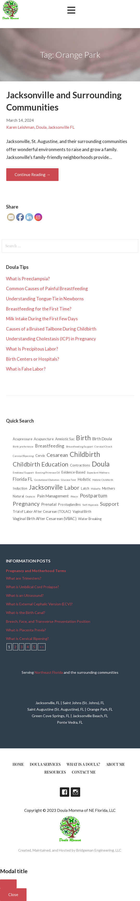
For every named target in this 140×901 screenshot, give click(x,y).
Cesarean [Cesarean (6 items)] (57, 455)
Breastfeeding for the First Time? (38, 309)
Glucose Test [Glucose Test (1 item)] (68, 479)
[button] (71, 10)
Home (18, 764)
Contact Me (84, 772)
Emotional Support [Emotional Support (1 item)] (23, 472)
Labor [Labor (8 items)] (72, 487)
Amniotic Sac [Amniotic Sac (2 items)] (65, 439)
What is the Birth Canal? (25, 612)
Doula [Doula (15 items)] (101, 464)
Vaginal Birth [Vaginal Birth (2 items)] (82, 512)
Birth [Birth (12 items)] (83, 438)
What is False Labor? (26, 369)
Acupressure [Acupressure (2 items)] (23, 439)
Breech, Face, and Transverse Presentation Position (48, 621)
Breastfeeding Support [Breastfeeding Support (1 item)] (79, 446)
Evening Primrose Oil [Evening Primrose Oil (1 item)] (47, 472)
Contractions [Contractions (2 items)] (80, 465)
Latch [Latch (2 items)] (85, 488)
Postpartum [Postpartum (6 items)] (93, 495)
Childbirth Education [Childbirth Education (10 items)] (40, 464)
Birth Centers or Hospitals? (32, 359)
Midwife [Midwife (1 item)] (96, 488)
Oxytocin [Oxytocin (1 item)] (30, 496)
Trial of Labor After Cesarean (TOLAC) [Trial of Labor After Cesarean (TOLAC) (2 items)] (42, 512)
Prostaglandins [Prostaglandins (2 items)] (69, 504)
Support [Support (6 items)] (109, 504)
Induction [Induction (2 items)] (20, 488)
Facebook (64, 792)
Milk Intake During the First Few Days (42, 318)
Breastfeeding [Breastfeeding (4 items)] (49, 446)
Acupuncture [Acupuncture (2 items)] (44, 439)
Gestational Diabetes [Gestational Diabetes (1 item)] (47, 479)
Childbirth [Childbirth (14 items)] (85, 454)
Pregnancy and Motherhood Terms (36, 570)
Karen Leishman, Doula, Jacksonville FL (40, 127)
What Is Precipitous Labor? (32, 349)
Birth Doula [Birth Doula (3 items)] (102, 438)
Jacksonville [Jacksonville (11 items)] (46, 487)
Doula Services (45, 764)
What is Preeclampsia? (28, 278)
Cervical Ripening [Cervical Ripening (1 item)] (23, 455)
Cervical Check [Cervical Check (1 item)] (103, 446)
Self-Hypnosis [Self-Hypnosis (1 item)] (90, 504)
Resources (55, 772)
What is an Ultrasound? (25, 595)
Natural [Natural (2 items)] (18, 496)
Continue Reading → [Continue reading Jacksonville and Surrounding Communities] (32, 174)
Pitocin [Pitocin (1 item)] (74, 496)
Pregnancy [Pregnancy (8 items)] (26, 503)
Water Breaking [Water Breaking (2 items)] (90, 519)
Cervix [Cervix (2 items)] (40, 456)
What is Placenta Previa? (26, 630)
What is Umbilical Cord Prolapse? (32, 587)
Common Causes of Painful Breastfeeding (47, 288)
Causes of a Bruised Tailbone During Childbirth (51, 329)
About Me (115, 764)
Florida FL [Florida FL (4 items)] (23, 479)
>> (41, 647)
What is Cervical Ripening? (27, 638)
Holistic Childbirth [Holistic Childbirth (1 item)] (103, 479)
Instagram (75, 792)
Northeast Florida (49, 672)
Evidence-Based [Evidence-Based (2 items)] (73, 472)
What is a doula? (83, 764)
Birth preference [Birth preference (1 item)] (23, 446)
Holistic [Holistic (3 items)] (84, 479)
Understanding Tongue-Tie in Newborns (45, 298)
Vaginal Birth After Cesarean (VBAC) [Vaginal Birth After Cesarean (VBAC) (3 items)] (45, 518)
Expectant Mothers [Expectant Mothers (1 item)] (98, 472)
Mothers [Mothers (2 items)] (108, 488)
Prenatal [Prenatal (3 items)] (49, 504)
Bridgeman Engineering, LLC (99, 850)
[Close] (8, 883)
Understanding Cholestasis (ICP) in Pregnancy (51, 338)
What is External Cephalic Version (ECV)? (39, 604)
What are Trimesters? (23, 578)
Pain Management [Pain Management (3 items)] (53, 496)
